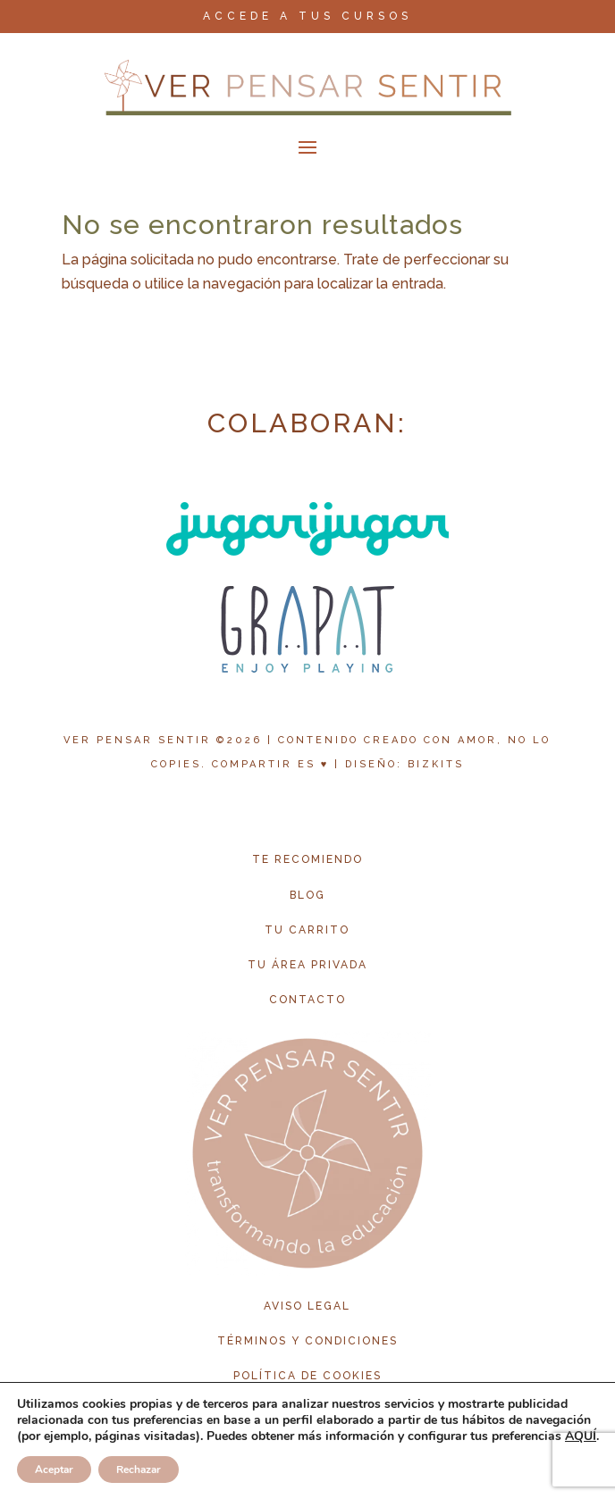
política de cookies (307, 1375)
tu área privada (307, 965)
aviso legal (307, 1306)
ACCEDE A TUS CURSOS (307, 16)
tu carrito (307, 930)
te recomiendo (307, 859)
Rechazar (138, 1469)
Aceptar (54, 1469)
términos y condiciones (307, 1341)
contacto (307, 999)
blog (307, 895)
